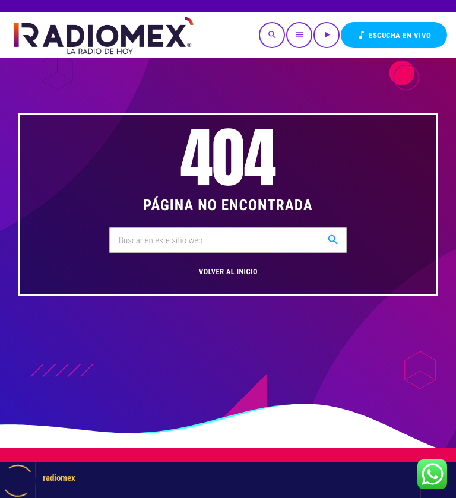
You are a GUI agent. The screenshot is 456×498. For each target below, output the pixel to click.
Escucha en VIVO (394, 35)
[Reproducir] (327, 35)
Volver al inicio (228, 272)
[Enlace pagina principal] (102, 35)
